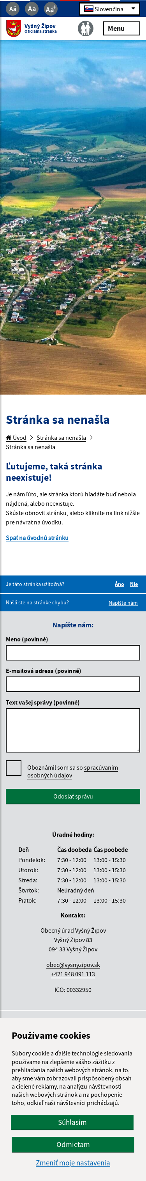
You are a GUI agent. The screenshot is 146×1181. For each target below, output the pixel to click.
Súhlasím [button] (72, 1122)
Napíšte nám (123, 602)
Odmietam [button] (73, 1144)
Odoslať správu (73, 796)
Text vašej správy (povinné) (43, 702)
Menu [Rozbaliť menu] (121, 27)
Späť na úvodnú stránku (37, 538)
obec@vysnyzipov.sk (73, 965)
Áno (121, 584)
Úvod (16, 437)
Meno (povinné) (27, 639)
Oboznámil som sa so (72, 771)
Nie (135, 584)
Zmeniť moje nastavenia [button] (73, 1163)
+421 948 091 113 (73, 974)
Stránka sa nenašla (61, 437)
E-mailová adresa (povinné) (43, 671)
